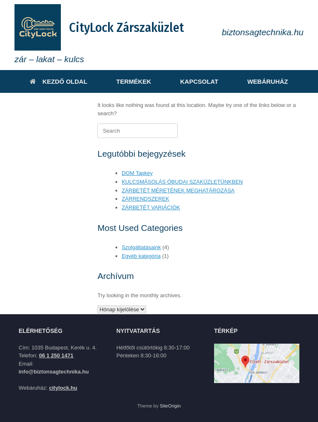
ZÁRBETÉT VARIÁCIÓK (151, 207)
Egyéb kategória (141, 256)
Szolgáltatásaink (141, 247)
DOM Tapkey (137, 173)
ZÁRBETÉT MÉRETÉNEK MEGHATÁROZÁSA (178, 190)
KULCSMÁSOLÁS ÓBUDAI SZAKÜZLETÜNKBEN (182, 182)
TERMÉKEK (133, 81)
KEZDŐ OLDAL (58, 81)
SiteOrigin (170, 405)
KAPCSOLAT (199, 81)
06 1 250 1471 (56, 355)
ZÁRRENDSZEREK (145, 199)
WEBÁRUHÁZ (267, 81)
